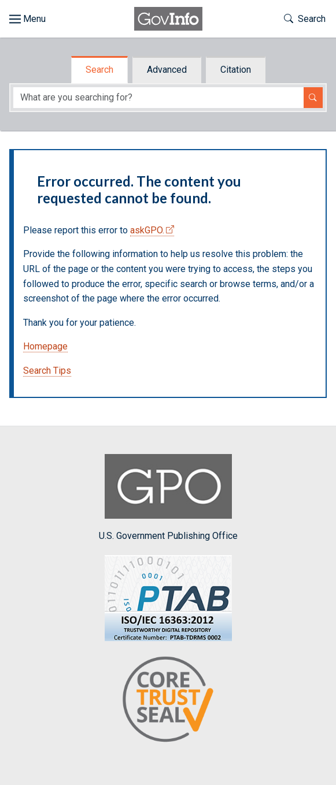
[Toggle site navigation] (27, 19)
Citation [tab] (235, 69)
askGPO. (147, 230)
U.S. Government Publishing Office (168, 497)
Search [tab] (99, 69)
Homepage (45, 346)
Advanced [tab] (167, 69)
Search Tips (47, 370)
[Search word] (158, 98)
